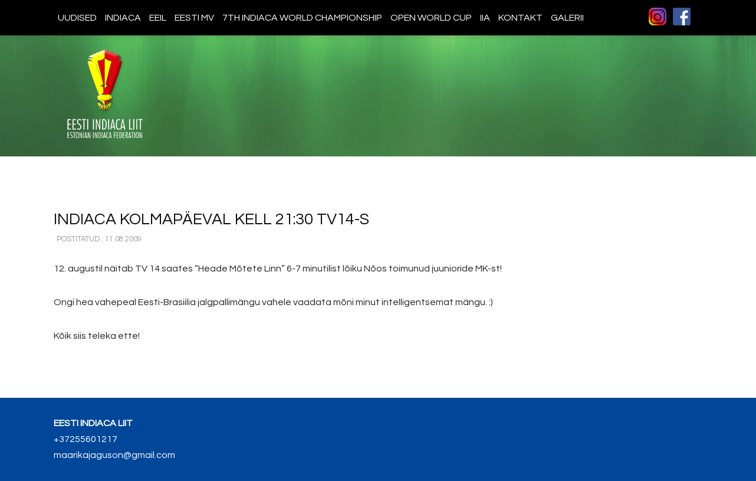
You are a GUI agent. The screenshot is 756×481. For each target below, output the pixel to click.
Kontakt (520, 17)
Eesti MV (194, 17)
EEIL (157, 17)
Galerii (567, 17)
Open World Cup (431, 17)
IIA (485, 17)
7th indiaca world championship (302, 17)
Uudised (77, 17)
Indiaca (123, 17)
